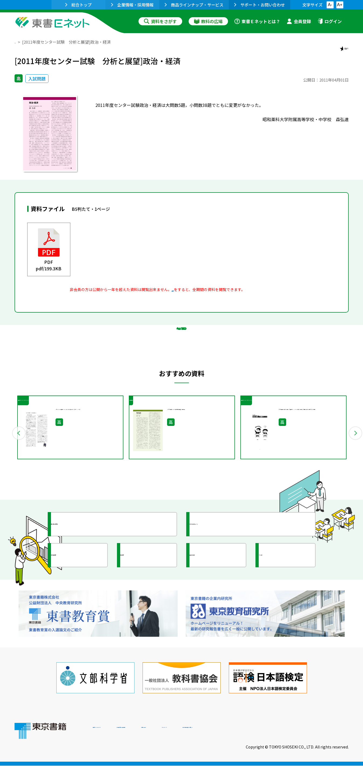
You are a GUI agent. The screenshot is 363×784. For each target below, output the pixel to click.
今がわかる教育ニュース (226, 567)
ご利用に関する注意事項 (174, 747)
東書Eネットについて (113, 747)
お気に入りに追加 (325, 53)
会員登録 (299, 21)
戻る (181, 355)
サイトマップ (268, 747)
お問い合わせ (226, 747)
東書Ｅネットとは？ (257, 21)
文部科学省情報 (79, 597)
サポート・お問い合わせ (259, 5)
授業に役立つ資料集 (83, 567)
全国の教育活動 (217, 597)
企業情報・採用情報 (132, 5)
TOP (19, 42)
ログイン (329, 21)
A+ (339, 4)
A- (330, 4)
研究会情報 (143, 597)
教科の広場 (208, 21)
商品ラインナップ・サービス (194, 5)
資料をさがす (160, 21)
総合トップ (78, 5)
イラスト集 (281, 597)
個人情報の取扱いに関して (323, 747)
